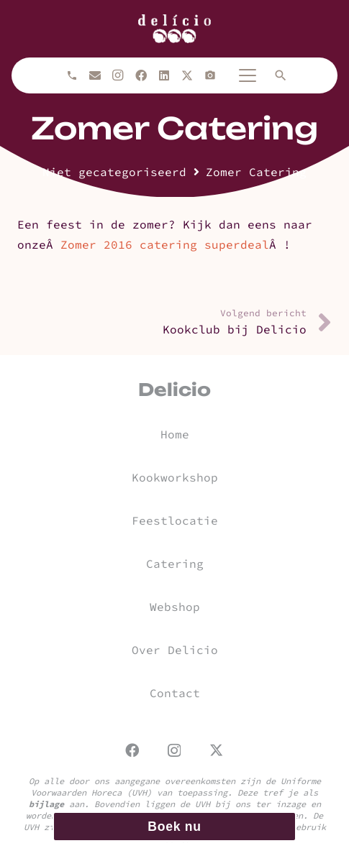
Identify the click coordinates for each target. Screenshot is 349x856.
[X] (187, 75)
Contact (175, 693)
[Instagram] (118, 75)
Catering (175, 563)
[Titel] (210, 75)
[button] (248, 75)
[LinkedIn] (164, 75)
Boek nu (174, 826)
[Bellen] (71, 75)
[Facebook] (141, 75)
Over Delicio (175, 650)
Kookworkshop (175, 477)
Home (174, 434)
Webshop (175, 606)
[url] (174, 28)
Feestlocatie (175, 520)
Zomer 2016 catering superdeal (164, 244)
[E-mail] (94, 75)
